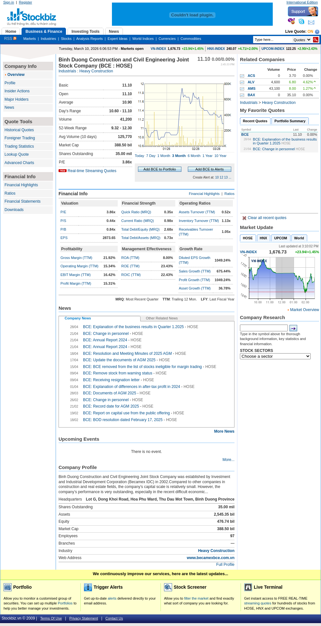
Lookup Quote (17, 154)
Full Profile (225, 564)
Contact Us (114, 618)
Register (25, 2)
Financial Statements (23, 201)
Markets (29, 39)
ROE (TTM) (130, 266)
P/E (63, 212)
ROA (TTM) (130, 258)
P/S (63, 221)
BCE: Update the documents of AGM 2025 (119, 360)
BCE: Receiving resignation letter (112, 380)
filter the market (196, 598)
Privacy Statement (83, 618)
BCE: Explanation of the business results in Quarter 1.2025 (133, 327)
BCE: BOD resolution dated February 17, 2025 (123, 420)
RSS (10, 38)
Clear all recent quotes (266, 218)
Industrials (67, 71)
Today (139, 156)
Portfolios (65, 603)
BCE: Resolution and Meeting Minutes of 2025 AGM (127, 353)
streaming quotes (257, 603)
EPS (64, 238)
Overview (15, 74)
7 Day (150, 156)
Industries (48, 39)
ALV (251, 82)
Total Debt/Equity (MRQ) (140, 229)
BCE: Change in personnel (274, 149)
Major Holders (17, 99)
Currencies (167, 39)
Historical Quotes (19, 130)
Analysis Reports (89, 39)
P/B (63, 229)
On (310, 31)
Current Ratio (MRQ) (137, 221)
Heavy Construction (96, 71)
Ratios (10, 193)
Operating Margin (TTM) (79, 266)
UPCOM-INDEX (272, 49)
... (230, 177)
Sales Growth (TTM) (195, 271)
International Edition (302, 2)
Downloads (14, 209)
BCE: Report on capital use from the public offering (126, 413)
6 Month (194, 156)
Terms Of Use (51, 618)
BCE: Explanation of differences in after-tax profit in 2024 (131, 386)
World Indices (142, 39)
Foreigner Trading (20, 138)
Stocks (66, 39)
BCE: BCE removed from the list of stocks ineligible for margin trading (143, 366)
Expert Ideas (118, 39)
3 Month (179, 156)
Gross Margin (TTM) (76, 258)
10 (217, 177)
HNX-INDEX (216, 49)
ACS (251, 76)
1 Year (207, 156)
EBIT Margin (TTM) (75, 275)
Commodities (190, 39)
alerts (112, 598)
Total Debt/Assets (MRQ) (140, 238)
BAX (251, 95)
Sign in (8, 2)
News (9, 107)
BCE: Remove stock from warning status (117, 373)
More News (224, 431)
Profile (10, 83)
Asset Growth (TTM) (195, 288)
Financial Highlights (21, 185)
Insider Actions (17, 91)
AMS (251, 88)
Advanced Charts (19, 163)
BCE (245, 134)
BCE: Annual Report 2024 (105, 340)
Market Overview (304, 310)
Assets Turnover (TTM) (197, 212)
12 (221, 177)
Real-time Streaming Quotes (92, 171)
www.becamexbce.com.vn (210, 558)
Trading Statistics (19, 146)
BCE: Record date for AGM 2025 (111, 406)
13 (226, 177)
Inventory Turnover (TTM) (199, 221)
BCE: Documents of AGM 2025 (109, 393)
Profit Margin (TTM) (75, 283)
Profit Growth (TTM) (194, 280)
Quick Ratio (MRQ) (136, 212)
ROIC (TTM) (131, 275)
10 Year (220, 156)
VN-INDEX (158, 49)
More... (228, 459)
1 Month (163, 156)
